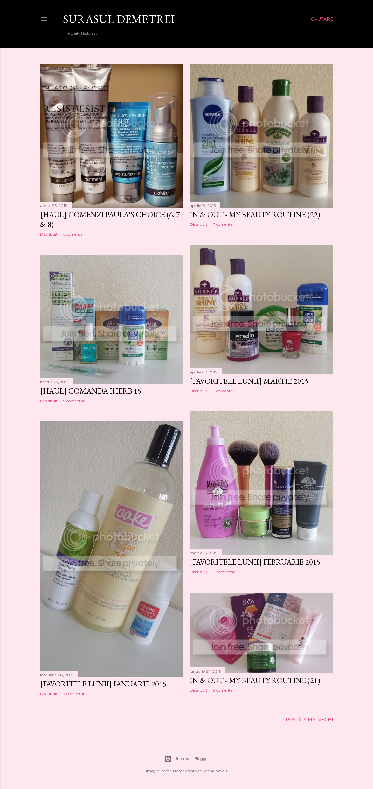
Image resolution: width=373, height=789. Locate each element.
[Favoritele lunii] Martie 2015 (249, 381)
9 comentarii (74, 400)
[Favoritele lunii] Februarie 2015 (255, 562)
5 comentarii (74, 234)
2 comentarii (224, 390)
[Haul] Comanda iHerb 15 (91, 391)
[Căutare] (322, 19)
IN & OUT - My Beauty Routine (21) (255, 680)
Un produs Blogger (186, 759)
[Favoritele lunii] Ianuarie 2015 (103, 684)
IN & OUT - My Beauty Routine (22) (255, 214)
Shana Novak (215, 770)
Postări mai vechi (309, 719)
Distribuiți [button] (49, 234)
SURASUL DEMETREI (119, 18)
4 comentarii (225, 571)
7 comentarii (224, 224)
